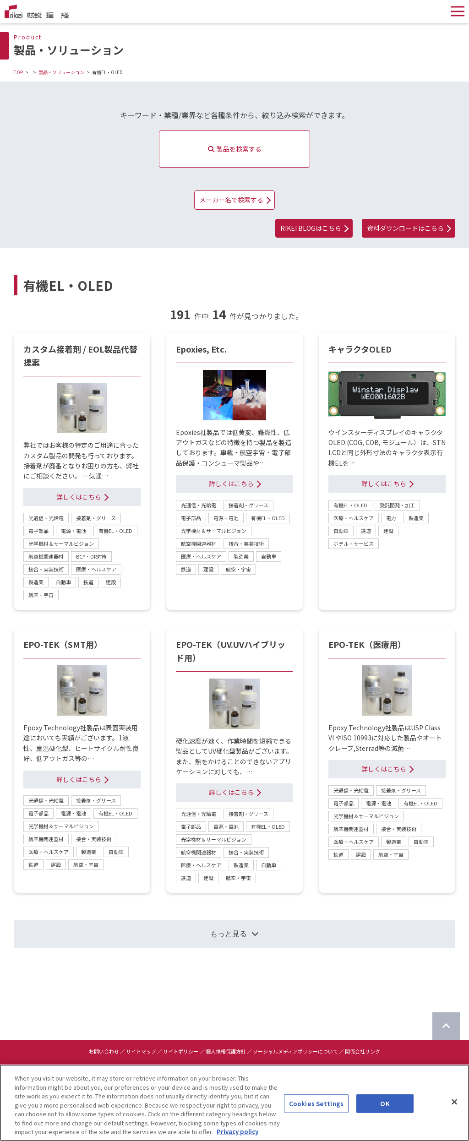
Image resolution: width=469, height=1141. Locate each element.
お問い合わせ (104, 1051)
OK (384, 1110)
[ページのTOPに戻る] (446, 1026)
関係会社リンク (362, 1051)
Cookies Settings (316, 1110)
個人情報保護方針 (226, 1051)
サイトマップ (141, 1051)
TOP (18, 72)
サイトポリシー (180, 1051)
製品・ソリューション (61, 72)
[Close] (454, 1109)
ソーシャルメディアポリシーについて (295, 1051)
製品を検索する (235, 148)
